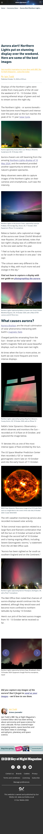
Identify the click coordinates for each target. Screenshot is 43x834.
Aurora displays (8, 325)
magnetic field (15, 332)
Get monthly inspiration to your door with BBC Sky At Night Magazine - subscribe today (21, 70)
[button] (21, 657)
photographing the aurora (27, 278)
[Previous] (5, 652)
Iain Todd (13, 709)
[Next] (37, 652)
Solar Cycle (24, 117)
